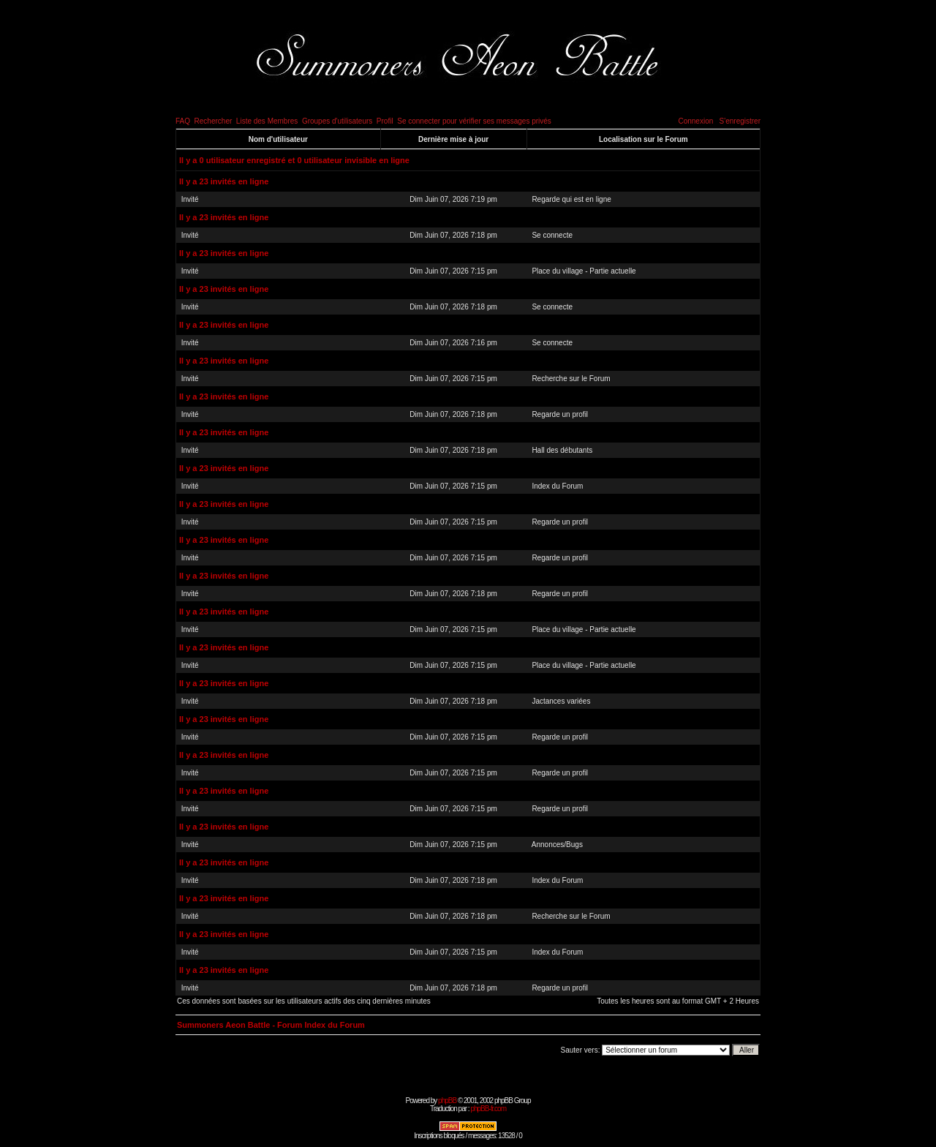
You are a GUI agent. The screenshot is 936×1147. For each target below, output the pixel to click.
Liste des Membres (267, 121)
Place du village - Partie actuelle (583, 271)
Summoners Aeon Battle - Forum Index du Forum (271, 1024)
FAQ (183, 121)
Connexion (695, 121)
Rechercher (214, 121)
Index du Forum (557, 486)
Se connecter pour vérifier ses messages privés (474, 121)
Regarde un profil (560, 414)
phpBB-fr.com (488, 1109)
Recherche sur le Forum (571, 379)
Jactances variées (561, 701)
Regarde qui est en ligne (571, 199)
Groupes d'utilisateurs (337, 121)
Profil (385, 121)
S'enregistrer (740, 121)
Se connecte (552, 235)
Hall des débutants (562, 450)
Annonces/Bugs (557, 844)
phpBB (447, 1101)
